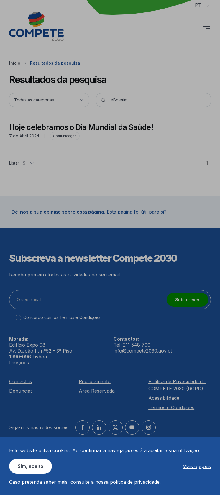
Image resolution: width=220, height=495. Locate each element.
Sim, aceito (30, 466)
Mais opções (197, 466)
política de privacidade (135, 482)
